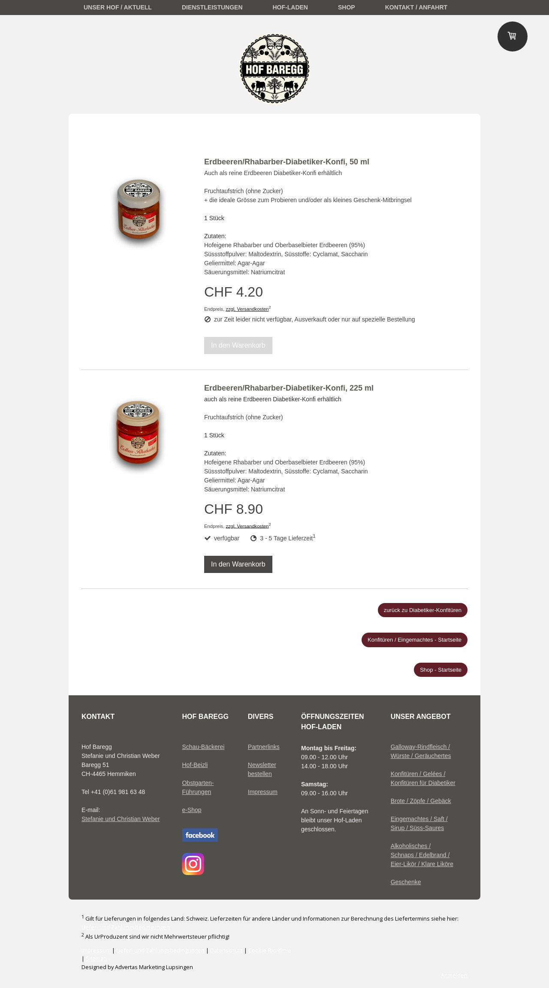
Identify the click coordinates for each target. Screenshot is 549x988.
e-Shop (191, 809)
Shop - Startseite (441, 670)
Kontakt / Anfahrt (416, 7)
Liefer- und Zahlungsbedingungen (125, 927)
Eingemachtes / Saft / (419, 818)
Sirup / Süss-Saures (417, 827)
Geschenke (406, 882)
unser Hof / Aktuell (118, 7)
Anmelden (454, 975)
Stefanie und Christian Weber (120, 818)
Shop (346, 7)
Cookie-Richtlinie (269, 950)
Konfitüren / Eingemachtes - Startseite (415, 639)
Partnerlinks (264, 746)
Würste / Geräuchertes (421, 755)
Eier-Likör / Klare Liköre (422, 864)
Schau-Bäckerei (203, 746)
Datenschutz (226, 950)
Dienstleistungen (212, 7)
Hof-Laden (290, 7)
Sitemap (96, 958)
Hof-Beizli (195, 764)
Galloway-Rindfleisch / (420, 746)
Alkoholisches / (411, 846)
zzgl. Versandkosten (247, 309)
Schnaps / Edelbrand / (420, 855)
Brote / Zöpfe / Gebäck (421, 800)
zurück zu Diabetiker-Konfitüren (423, 610)
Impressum (263, 791)
